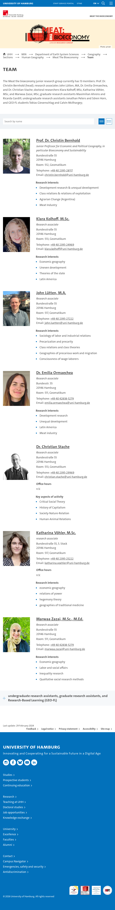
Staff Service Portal (63, 3)
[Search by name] (48, 121)
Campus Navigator (14, 861)
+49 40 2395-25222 (62, 559)
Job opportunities (14, 812)
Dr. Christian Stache (52, 446)
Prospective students (16, 780)
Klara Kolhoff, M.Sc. (52, 218)
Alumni (7, 845)
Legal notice (47, 728)
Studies (7, 775)
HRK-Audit (94, 889)
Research (8, 797)
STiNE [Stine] (79, 3)
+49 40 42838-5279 (62, 398)
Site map (105, 728)
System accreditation (107, 889)
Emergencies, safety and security (23, 866)
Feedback (31, 728)
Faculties (8, 839)
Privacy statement (68, 728)
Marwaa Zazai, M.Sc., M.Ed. (59, 618)
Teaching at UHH (13, 802)
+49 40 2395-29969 (62, 472)
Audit (83, 887)
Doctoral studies (13, 807)
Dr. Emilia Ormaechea (54, 372)
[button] (95, 3)
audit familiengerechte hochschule (73, 890)
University (9, 829)
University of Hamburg (18, 3)
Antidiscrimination (14, 872)
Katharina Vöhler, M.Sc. (56, 532)
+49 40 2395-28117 (61, 170)
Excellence (9, 834)
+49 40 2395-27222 (62, 319)
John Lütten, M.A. (51, 292)
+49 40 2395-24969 (62, 245)
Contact (8, 856)
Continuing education (16, 785)
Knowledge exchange (16, 818)
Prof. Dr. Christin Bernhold (58, 140)
